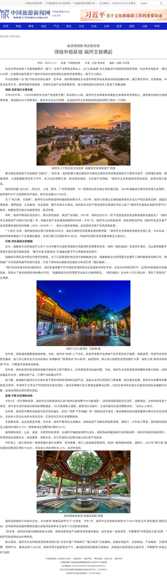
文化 (81, 26)
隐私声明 (118, 559)
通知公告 (108, 559)
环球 (157, 26)
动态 (43, 26)
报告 (132, 26)
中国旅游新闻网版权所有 (80, 562)
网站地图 (98, 559)
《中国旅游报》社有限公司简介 (58, 559)
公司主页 (56, 15)
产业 (56, 26)
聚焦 (31, 26)
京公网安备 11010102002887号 (74, 566)
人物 (144, 26)
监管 (119, 26)
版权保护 (77, 559)
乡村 (106, 26)
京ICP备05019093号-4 (96, 566)
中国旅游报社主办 (61, 12)
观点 (69, 26)
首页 (6, 26)
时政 (18, 26)
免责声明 (87, 559)
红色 (94, 26)
